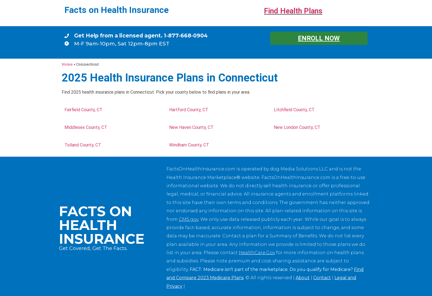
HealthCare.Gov (257, 252)
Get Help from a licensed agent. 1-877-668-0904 (141, 35)
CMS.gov (188, 219)
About (303, 277)
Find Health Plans (293, 11)
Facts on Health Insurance (116, 10)
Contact (322, 277)
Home (67, 64)
